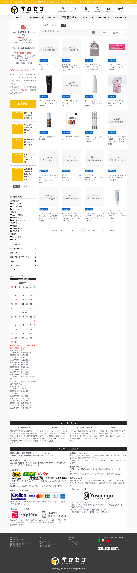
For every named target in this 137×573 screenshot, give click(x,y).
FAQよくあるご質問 (17, 276)
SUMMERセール (17, 220)
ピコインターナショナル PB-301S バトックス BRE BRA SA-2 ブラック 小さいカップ (71, 215)
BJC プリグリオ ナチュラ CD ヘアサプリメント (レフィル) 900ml (94, 65)
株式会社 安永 (85, 502)
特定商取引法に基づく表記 (20, 544)
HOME (13, 537)
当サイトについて (17, 540)
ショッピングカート (47, 544)
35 (83, 230)
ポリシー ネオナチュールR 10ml (49, 135)
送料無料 (14, 201)
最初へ (54, 230)
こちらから (103, 510)
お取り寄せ (15, 237)
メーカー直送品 (17, 229)
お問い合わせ (15, 546)
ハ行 (63, 25)
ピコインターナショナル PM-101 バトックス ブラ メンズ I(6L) (71, 175)
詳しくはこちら (47, 456)
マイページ (44, 540)
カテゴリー (103, 18)
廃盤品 (13, 226)
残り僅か (14, 223)
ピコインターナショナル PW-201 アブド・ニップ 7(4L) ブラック (71, 65)
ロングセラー (16, 209)
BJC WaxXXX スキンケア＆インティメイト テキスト (71, 137)
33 (72, 230)
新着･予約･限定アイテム (69, 18)
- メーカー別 (72, 544)
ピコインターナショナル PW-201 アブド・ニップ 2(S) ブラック (94, 175)
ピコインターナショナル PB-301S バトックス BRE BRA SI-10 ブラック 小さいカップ (94, 215)
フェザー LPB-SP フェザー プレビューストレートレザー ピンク (117, 65)
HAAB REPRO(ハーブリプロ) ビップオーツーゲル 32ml (94, 137)
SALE (88, 18)
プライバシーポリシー (18, 542)
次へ (103, 230)
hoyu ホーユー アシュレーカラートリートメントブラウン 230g (49, 65)
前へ (62, 230)
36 (88, 230)
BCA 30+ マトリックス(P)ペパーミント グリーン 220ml (71, 101)
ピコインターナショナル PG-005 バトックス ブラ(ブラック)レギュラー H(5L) (117, 138)
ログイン (43, 537)
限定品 (13, 234)
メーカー (120, 18)
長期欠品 (14, 217)
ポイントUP (15, 204)
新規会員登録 (45, 546)
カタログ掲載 (16, 215)
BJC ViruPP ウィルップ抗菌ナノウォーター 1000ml (117, 101)
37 (94, 230)
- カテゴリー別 (73, 542)
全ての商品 (44, 25)
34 (77, 230)
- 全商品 (71, 540)
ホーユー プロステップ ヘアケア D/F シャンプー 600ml (94, 101)
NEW (13, 239)
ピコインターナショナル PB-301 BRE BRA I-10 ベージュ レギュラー (117, 175)
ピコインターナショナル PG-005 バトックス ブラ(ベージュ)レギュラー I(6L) (49, 176)
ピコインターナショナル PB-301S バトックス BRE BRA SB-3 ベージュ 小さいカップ (49, 215)
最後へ (111, 230)
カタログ (53, 18)
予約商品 (14, 231)
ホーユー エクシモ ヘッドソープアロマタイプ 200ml (49, 101)
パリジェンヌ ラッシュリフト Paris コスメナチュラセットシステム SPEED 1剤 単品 (117, 213)
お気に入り (44, 542)
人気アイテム (16, 207)
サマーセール (36, 18)
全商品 (18, 18)
